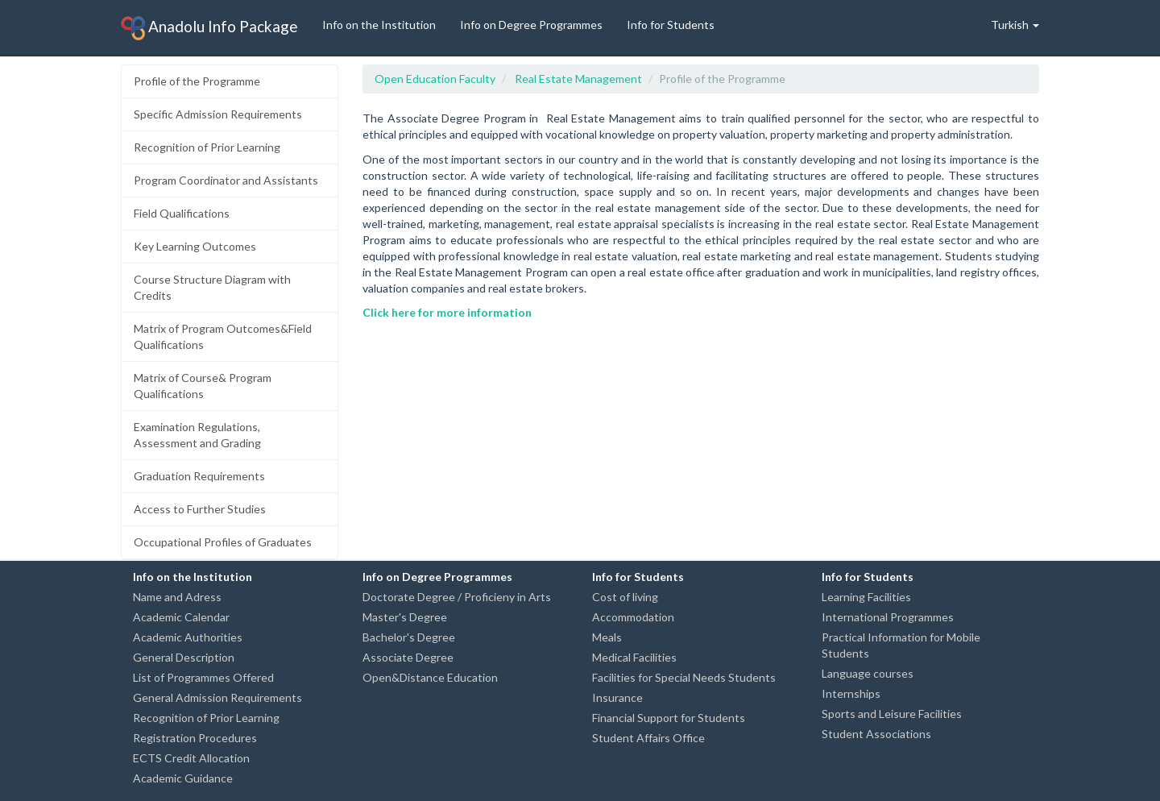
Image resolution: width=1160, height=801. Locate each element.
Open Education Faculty (435, 78)
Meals (607, 637)
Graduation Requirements (199, 476)
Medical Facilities (634, 657)
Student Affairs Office (648, 738)
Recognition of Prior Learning (207, 147)
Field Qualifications (182, 213)
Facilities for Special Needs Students (684, 677)
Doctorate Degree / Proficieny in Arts (456, 597)
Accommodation (633, 617)
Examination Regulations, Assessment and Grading (197, 435)
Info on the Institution (379, 24)
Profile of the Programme (197, 81)
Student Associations (876, 734)
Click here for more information (447, 312)
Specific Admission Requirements (218, 114)
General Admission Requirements (217, 697)
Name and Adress (177, 597)
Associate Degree (408, 657)
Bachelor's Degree (408, 637)
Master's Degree (404, 617)
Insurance (617, 697)
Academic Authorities (187, 637)
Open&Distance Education (430, 677)
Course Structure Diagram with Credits (212, 287)
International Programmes (888, 617)
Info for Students (671, 24)
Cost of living (625, 597)
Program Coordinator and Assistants (226, 180)
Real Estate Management (578, 78)
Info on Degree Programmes (531, 24)
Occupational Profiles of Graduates (223, 542)
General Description (183, 657)
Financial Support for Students (668, 717)
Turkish (1015, 24)
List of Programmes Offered (203, 677)
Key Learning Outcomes (195, 246)
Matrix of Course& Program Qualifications (202, 385)
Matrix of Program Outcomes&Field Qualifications (223, 336)
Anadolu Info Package (209, 28)
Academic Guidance (183, 778)
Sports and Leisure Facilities (892, 713)
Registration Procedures (195, 738)
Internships (851, 693)
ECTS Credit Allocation (191, 758)
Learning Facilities (866, 597)
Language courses (868, 673)
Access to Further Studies (200, 509)
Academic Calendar (181, 617)
